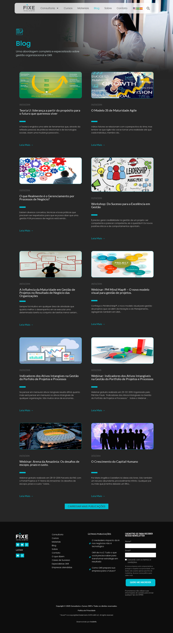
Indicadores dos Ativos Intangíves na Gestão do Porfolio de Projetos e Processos (49, 377)
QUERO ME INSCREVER (140, 582)
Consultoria (50, 8)
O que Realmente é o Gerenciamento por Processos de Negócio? (46, 197)
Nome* (128, 541)
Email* (128, 550)
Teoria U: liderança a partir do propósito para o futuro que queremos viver (49, 111)
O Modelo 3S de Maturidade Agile (114, 110)
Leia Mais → (26, 144)
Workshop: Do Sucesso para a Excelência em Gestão (120, 205)
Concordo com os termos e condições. (138, 561)
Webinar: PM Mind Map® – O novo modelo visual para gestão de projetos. (120, 291)
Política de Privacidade (86, 610)
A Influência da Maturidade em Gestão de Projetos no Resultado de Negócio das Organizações (47, 293)
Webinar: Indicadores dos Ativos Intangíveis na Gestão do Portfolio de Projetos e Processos (122, 377)
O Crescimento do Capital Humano (114, 461)
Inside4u (93, 622)
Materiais (83, 8)
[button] (86, 506)
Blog (96, 8)
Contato (122, 8)
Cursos (68, 8)
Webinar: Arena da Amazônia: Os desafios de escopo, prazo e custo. (49, 463)
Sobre (108, 8)
